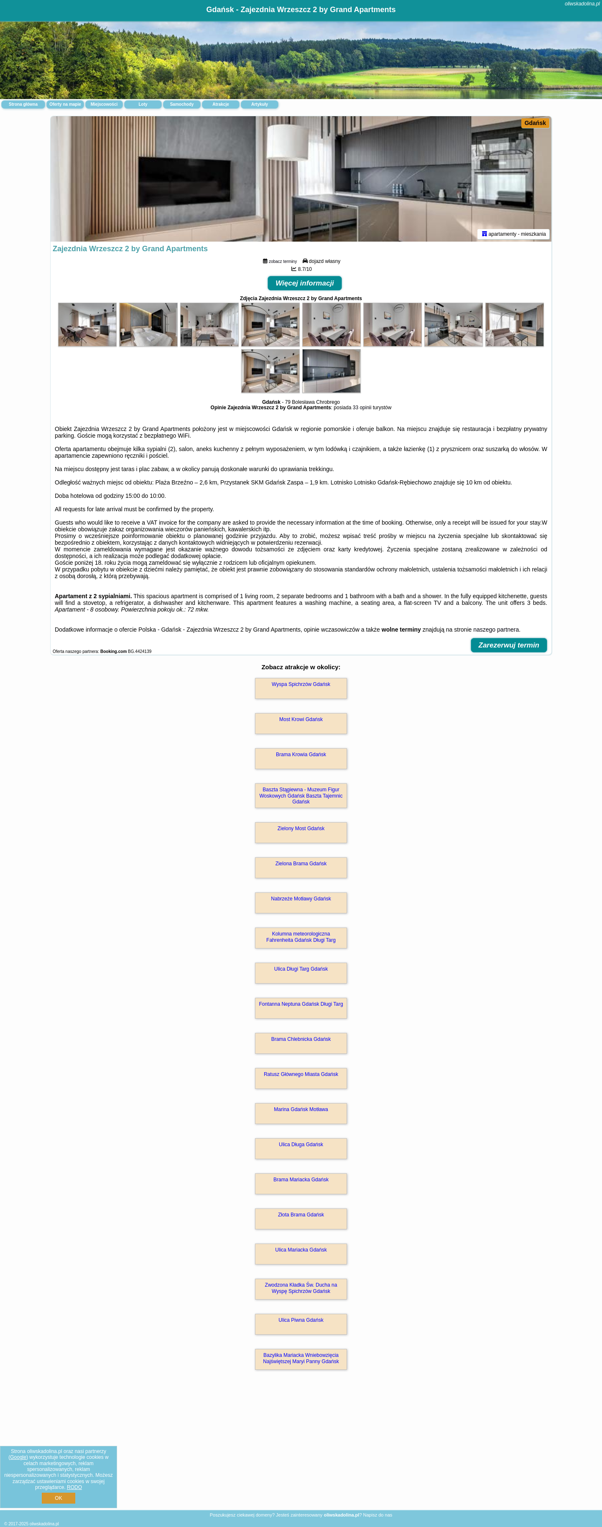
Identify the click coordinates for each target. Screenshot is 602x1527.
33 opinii (362, 407)
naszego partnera (496, 629)
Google (18, 1457)
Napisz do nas (378, 1514)
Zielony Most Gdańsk (301, 828)
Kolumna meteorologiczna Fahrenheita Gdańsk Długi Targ (301, 937)
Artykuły (259, 104)
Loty (142, 104)
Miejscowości (104, 104)
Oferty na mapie (65, 104)
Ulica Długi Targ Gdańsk (301, 969)
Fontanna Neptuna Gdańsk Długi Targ (301, 1004)
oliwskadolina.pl (582, 4)
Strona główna (23, 104)
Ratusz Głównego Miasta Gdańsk (301, 1074)
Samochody (182, 104)
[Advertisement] (301, 1449)
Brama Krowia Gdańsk (301, 754)
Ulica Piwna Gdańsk (300, 1320)
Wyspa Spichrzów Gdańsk (301, 684)
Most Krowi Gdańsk (301, 719)
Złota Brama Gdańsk (301, 1215)
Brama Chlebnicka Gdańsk (301, 1039)
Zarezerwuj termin (509, 645)
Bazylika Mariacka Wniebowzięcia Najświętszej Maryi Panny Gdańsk (301, 1358)
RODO (74, 1487)
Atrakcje (220, 104)
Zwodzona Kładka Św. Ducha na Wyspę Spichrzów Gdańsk (301, 1288)
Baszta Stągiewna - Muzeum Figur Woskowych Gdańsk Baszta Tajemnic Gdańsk (301, 796)
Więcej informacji (304, 283)
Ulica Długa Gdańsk (301, 1144)
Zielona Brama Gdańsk (301, 864)
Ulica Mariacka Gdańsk (301, 1250)
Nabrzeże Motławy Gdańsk (301, 899)
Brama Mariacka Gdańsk (301, 1180)
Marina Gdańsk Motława (301, 1109)
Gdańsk (535, 123)
